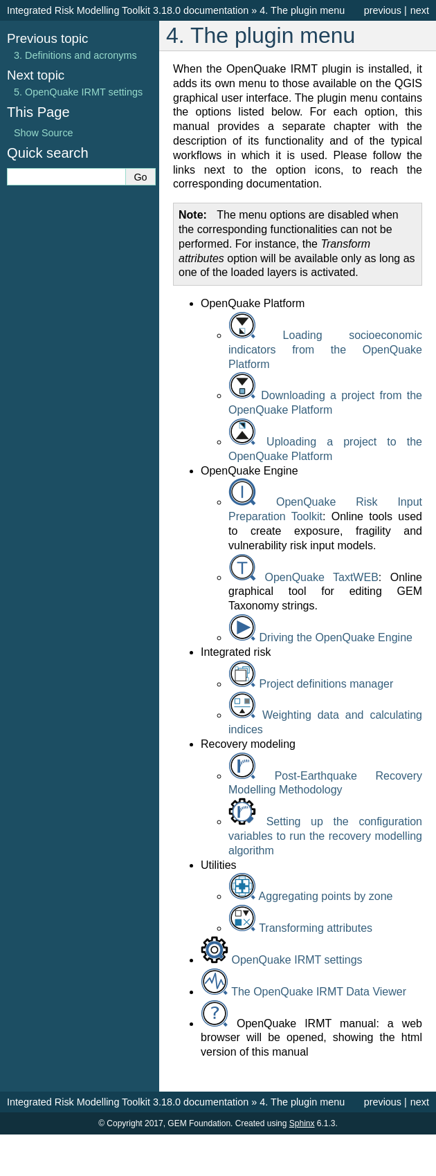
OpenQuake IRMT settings (78, 92)
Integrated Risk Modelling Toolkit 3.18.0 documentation (127, 10)
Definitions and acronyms (75, 55)
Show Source (43, 132)
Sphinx (302, 1123)
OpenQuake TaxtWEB (322, 577)
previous (382, 10)
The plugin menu (302, 10)
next (419, 10)
